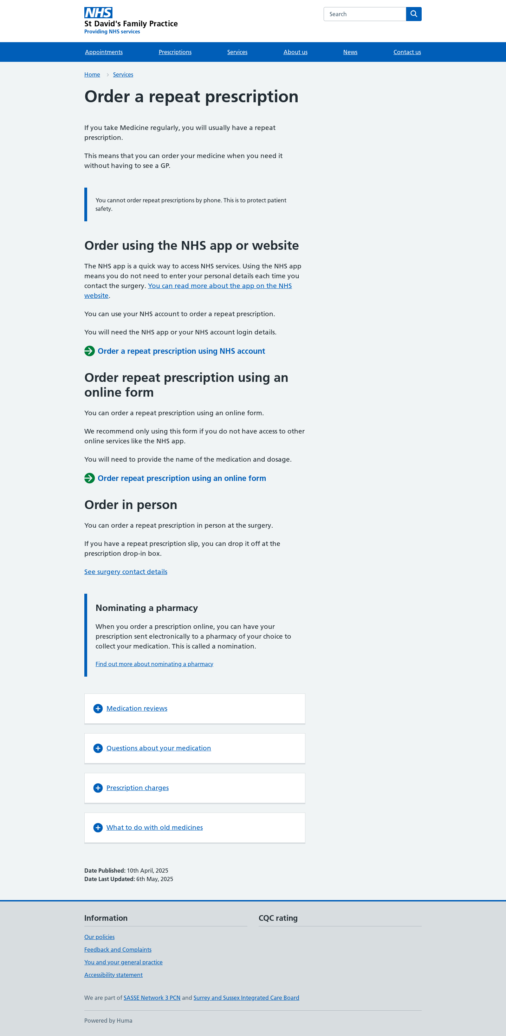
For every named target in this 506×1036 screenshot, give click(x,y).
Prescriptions (175, 52)
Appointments (104, 52)
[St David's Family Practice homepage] (131, 21)
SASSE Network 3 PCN (152, 997)
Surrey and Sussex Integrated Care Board (246, 997)
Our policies (99, 936)
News (350, 52)
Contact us (407, 52)
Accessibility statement (113, 974)
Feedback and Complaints (117, 949)
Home (92, 74)
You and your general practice (123, 962)
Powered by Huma (108, 1020)
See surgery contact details (125, 572)
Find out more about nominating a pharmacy (154, 663)
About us (295, 52)
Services (237, 52)
